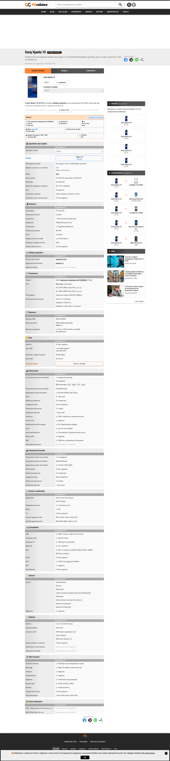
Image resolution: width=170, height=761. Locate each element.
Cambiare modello (50, 87)
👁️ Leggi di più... (64, 110)
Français (82, 749)
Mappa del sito (71, 742)
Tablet (126, 12)
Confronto (90, 71)
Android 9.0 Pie (61, 259)
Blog (52, 12)
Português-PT (106, 749)
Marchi (88, 12)
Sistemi (99, 12)
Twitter (131, 60)
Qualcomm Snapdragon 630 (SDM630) (73, 280)
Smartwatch (113, 12)
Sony (57, 174)
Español (73, 749)
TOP (85, 737)
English (64, 749)
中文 (115, 749)
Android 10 (59, 263)
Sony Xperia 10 (126, 121)
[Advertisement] (85, 31)
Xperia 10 (79, 158)
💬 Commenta (61, 82)
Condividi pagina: (142, 60)
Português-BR (93, 749)
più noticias (140, 301)
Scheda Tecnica (38, 71)
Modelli (64, 71)
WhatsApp (137, 60)
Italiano (56, 749)
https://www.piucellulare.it (37, 5)
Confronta (76, 12)
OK (85, 757)
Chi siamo (83, 742)
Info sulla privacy (97, 742)
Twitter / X (129, 5)
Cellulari (62, 12)
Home (43, 12)
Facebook (134, 5)
